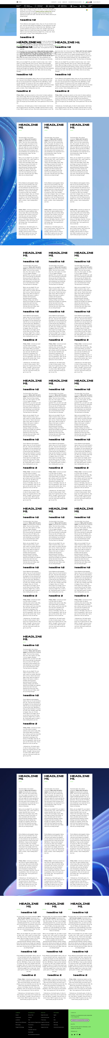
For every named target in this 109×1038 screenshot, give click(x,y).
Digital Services (44, 1015)
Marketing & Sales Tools (64, 6)
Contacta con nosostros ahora (80, 1020)
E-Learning (75, 6)
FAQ (29, 1019)
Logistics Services (45, 1022)
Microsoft (56, 1022)
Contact (30, 1017)
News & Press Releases (21, 1022)
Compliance (18, 1017)
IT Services (43, 1019)
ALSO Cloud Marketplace (52, 6)
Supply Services (44, 1027)
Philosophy (18, 1024)
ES (83, 2)
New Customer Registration (34, 1022)
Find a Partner (84, 6)
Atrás (19, 10)
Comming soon (90, 6)
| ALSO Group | (96, 2)
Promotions (31, 1024)
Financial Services (45, 1017)
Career (17, 1015)
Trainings (30, 1027)
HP (54, 1017)
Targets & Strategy (20, 1027)
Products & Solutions (40, 6)
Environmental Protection (34, 1034)
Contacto (53, 2)
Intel (55, 1019)
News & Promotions (29, 6)
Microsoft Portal (18, 6)
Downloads (30, 1032)
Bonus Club (30, 1015)
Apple (55, 1015)
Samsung (56, 1024)
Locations (18, 1019)
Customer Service (32, 1029)
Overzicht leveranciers (59, 1027)
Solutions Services (45, 1024)
